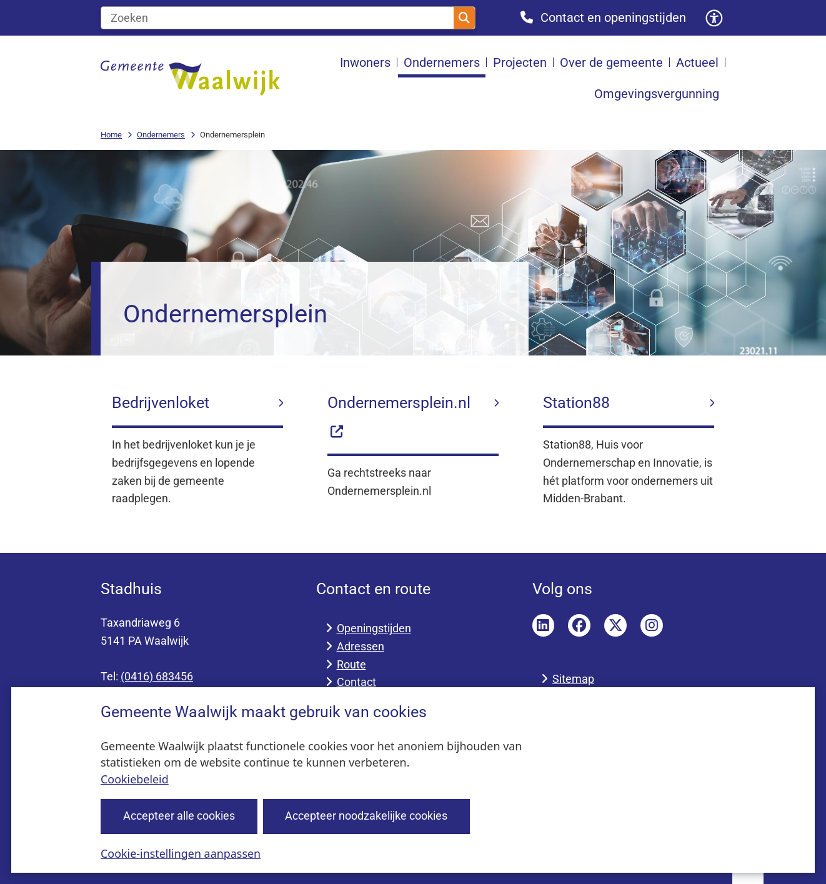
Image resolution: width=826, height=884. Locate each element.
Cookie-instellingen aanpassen (181, 852)
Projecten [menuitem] (520, 62)
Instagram (651, 625)
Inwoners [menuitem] (365, 62)
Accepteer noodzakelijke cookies (366, 815)
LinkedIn (543, 625)
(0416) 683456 (157, 676)
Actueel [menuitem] (697, 62)
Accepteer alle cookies (179, 815)
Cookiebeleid (135, 779)
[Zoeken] (277, 18)
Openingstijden (374, 628)
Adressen (360, 646)
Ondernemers (161, 134)
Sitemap (573, 678)
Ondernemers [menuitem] (442, 62)
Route (351, 664)
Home (111, 134)
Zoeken (464, 18)
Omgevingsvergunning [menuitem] (656, 93)
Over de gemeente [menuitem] (611, 62)
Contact (356, 681)
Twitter (615, 625)
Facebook (579, 625)
